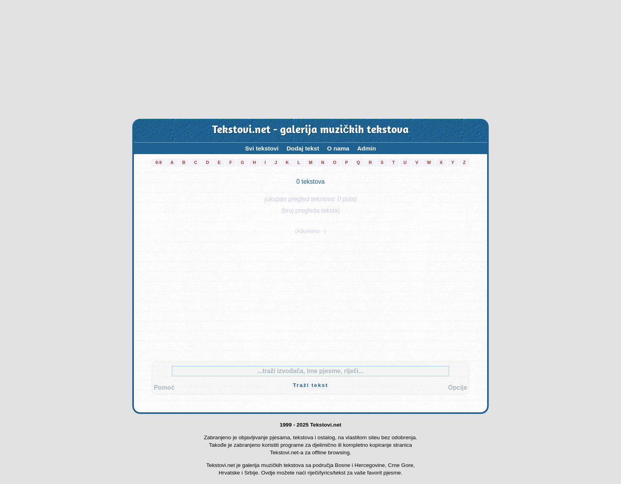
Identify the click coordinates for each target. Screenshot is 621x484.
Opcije (457, 387)
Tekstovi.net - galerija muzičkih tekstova (310, 130)
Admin (366, 148)
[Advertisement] (310, 59)
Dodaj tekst (303, 148)
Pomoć (164, 387)
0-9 (158, 162)
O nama (338, 148)
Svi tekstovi (262, 148)
